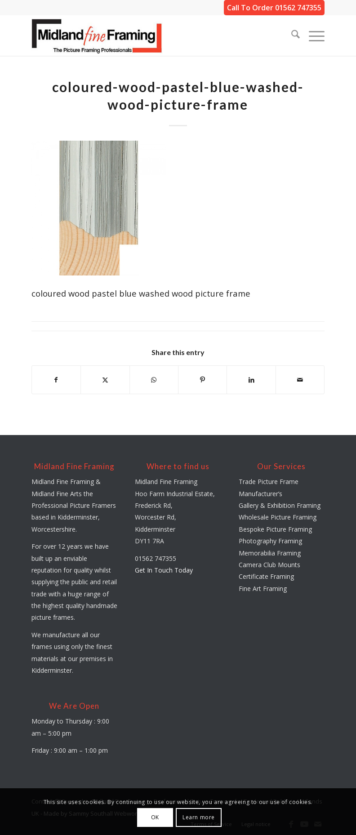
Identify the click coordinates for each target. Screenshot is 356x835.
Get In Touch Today (164, 570)
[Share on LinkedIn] (251, 380)
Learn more (198, 817)
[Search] (291, 35)
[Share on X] (105, 380)
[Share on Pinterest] (202, 380)
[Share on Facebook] (56, 380)
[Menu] (312, 35)
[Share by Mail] (300, 380)
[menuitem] (291, 35)
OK (155, 817)
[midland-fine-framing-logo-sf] (97, 35)
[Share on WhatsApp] (154, 380)
